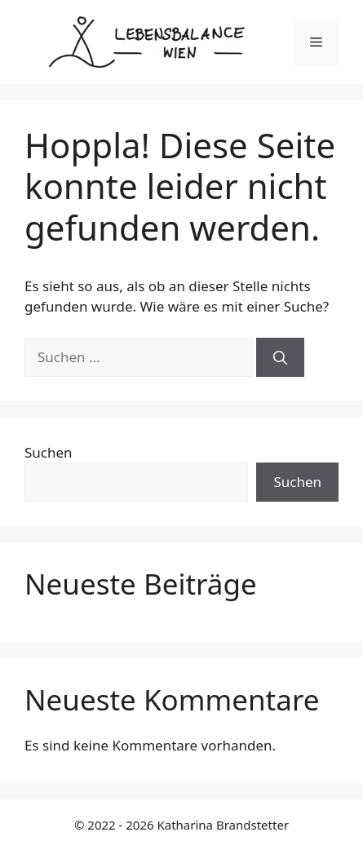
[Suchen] (280, 357)
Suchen (48, 452)
